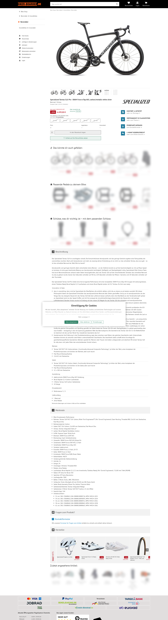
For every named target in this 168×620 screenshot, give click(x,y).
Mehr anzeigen (84, 317)
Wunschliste (129, 5)
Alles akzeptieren (71, 322)
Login (137, 5)
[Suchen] (117, 4)
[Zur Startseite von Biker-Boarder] (31, 4)
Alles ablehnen (85, 322)
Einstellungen (97, 322)
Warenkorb (146, 5)
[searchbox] (84, 4)
